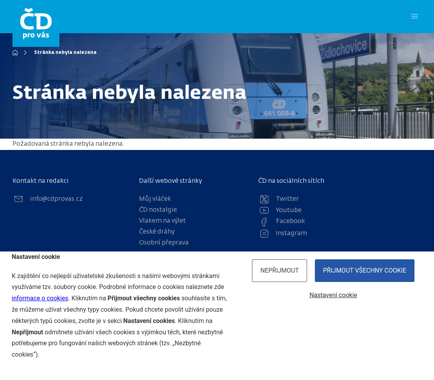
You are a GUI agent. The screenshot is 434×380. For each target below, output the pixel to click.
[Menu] (414, 16)
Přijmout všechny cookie (364, 270)
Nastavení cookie (333, 295)
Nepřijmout (279, 270)
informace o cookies (40, 298)
